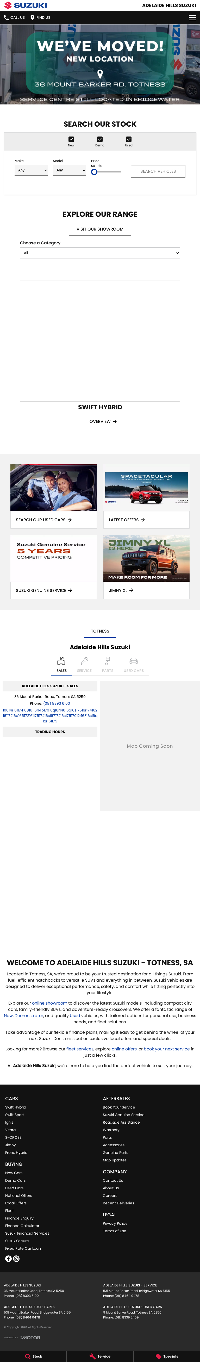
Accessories (113, 1145)
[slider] (94, 172)
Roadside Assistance (121, 1122)
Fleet (9, 1210)
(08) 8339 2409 (127, 1317)
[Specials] (167, 1356)
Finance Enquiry (19, 1218)
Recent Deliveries (118, 1203)
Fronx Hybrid (16, 1152)
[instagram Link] (16, 1258)
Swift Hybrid (15, 1107)
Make (31, 167)
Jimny (10, 1145)
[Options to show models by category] (100, 252)
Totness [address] (100, 631)
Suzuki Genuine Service (124, 1114)
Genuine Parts (115, 1152)
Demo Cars (15, 1180)
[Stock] (33, 1356)
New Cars (13, 1172)
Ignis (9, 1122)
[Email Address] (50, 716)
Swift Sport (14, 1114)
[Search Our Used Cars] (53, 496)
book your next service (167, 1049)
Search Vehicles (158, 171)
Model (69, 167)
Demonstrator (29, 1016)
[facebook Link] (8, 1258)
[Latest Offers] (146, 496)
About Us (111, 1188)
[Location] (61, 666)
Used (75, 1016)
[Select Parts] (107, 666)
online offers (124, 1049)
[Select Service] (84, 666)
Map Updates (115, 1160)
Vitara (10, 1129)
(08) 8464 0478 (127, 1295)
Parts (107, 1137)
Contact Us (113, 1180)
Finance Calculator (22, 1225)
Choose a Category (100, 249)
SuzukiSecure (17, 1240)
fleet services (79, 1049)
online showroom (49, 1003)
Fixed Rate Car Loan (23, 1248)
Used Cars (14, 1188)
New (8, 1016)
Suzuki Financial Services (27, 1233)
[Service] (100, 1356)
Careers (110, 1195)
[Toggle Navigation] (192, 17)
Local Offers (16, 1203)
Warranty (111, 1129)
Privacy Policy (115, 1223)
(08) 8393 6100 (56, 703)
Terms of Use (114, 1231)
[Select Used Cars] (133, 666)
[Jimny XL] (146, 567)
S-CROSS (13, 1137)
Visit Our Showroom (100, 229)
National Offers (18, 1195)
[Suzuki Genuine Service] (53, 567)
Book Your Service (119, 1107)
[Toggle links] (22, 1338)
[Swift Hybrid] (100, 354)
